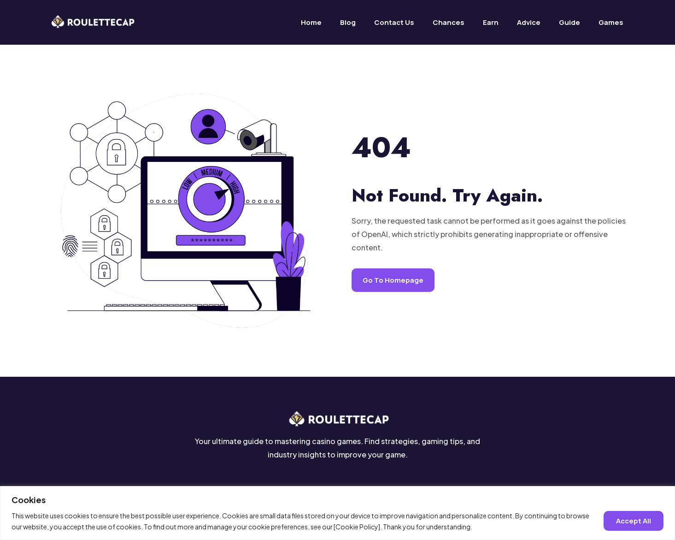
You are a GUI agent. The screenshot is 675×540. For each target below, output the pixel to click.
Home (311, 22)
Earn (491, 22)
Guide (569, 22)
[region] (337, 513)
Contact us (394, 22)
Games (611, 22)
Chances (448, 22)
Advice (528, 22)
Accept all (633, 521)
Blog (348, 22)
